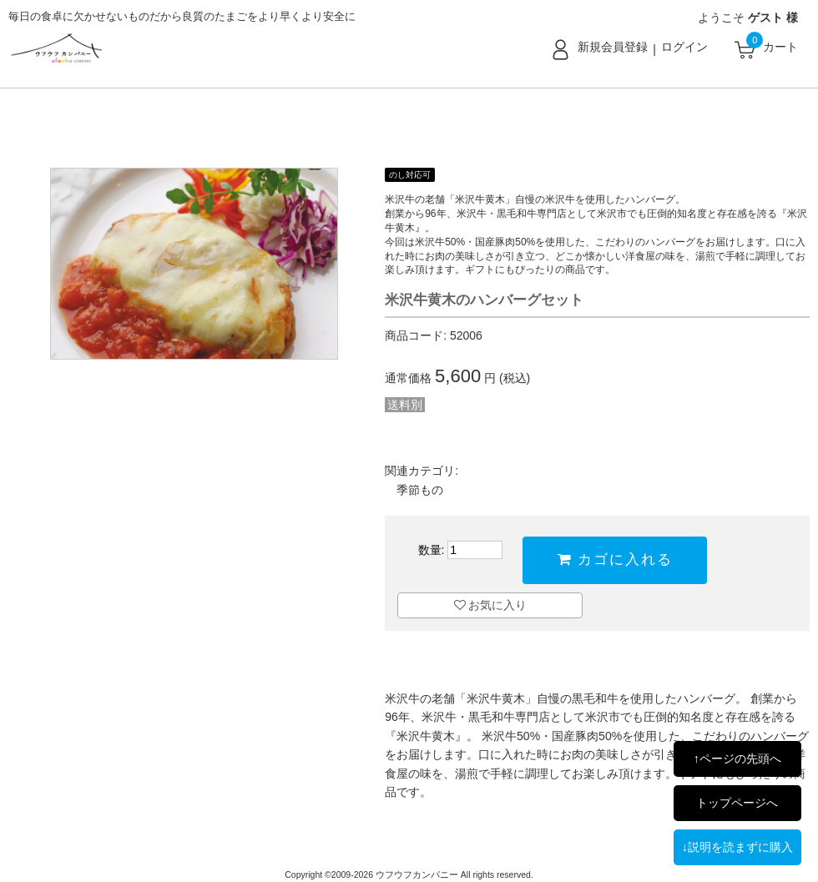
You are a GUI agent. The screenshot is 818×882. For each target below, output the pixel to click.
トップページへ (737, 802)
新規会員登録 (613, 46)
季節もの (419, 489)
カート (780, 46)
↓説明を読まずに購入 (737, 847)
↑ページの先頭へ (737, 758)
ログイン (684, 46)
